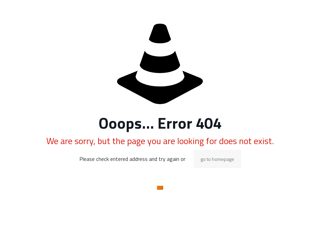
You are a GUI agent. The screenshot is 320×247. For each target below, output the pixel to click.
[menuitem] (160, 187)
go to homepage (217, 159)
